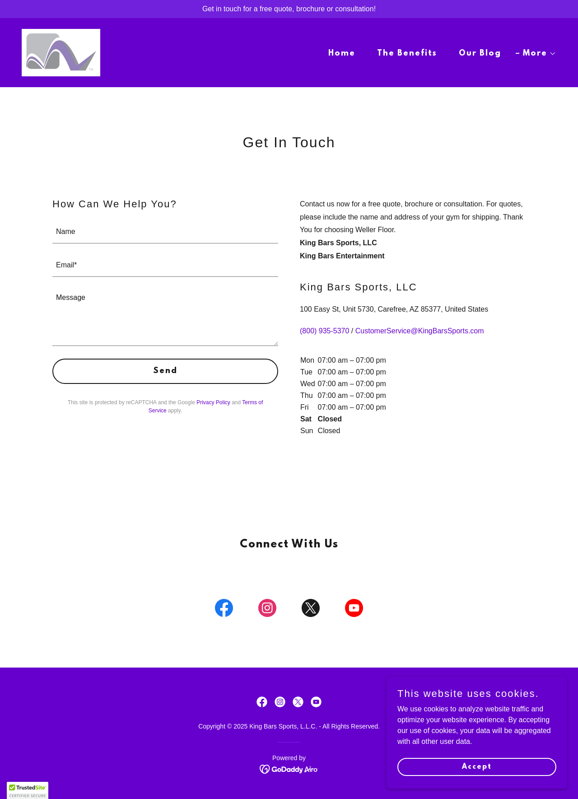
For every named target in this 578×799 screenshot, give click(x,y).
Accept (477, 766)
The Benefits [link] (407, 53)
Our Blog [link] (480, 53)
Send (165, 371)
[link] (61, 52)
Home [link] (341, 53)
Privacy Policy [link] (213, 402)
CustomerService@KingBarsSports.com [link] (419, 331)
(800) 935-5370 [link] (324, 331)
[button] (536, 53)
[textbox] (165, 232)
